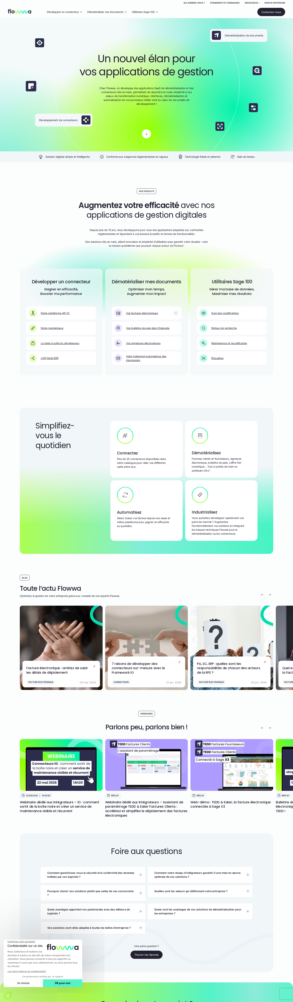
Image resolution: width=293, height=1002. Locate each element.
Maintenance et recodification (223, 343)
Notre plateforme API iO (49, 313)
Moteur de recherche (218, 328)
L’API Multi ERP (44, 358)
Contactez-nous (271, 12)
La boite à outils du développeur (54, 343)
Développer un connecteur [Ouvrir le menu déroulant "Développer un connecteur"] (64, 11)
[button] (95, 875)
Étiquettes (211, 358)
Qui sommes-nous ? (194, 3)
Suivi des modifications (219, 313)
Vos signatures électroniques (137, 343)
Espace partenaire (275, 3)
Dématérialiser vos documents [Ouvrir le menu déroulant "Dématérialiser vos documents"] (107, 11)
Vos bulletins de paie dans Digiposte (141, 328)
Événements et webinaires (225, 3)
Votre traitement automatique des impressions (140, 358)
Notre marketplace (46, 328)
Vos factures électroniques (136, 313)
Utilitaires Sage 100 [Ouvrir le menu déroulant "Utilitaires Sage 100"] (145, 11)
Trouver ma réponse (146, 954)
